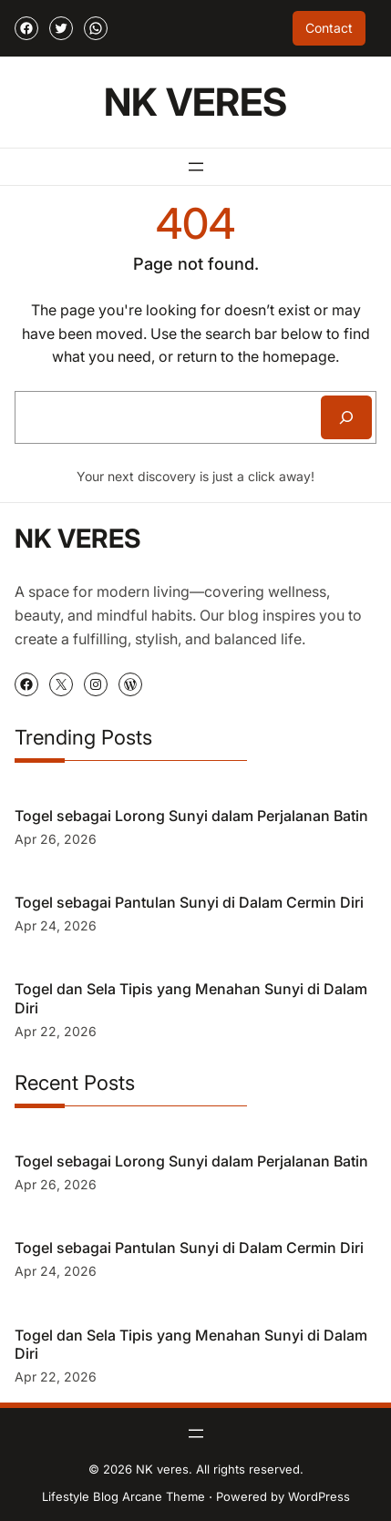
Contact (329, 28)
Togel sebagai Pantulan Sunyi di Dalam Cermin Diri (189, 902)
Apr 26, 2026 (56, 839)
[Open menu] (196, 167)
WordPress (319, 1496)
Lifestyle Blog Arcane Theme (123, 1496)
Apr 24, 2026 (56, 925)
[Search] (346, 417)
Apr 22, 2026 (56, 1031)
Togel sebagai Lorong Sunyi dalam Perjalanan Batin (191, 816)
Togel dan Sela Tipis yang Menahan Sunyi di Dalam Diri (191, 998)
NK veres (195, 102)
